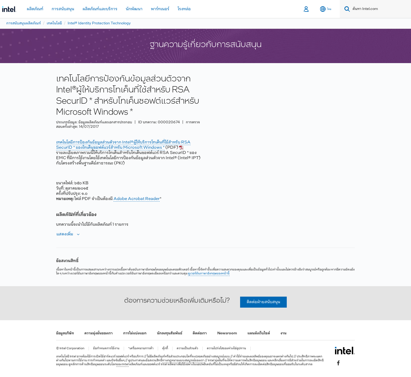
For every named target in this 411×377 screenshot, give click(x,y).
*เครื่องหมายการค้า (141, 349)
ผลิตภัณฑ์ (35, 9)
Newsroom (227, 333)
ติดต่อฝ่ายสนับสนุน (263, 302)
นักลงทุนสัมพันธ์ (169, 333)
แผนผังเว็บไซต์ (258, 333)
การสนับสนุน (63, 9)
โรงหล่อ (184, 9)
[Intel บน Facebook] (338, 363)
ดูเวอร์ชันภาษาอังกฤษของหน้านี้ (209, 273)
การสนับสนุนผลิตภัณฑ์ (23, 23)
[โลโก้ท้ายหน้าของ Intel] (345, 350)
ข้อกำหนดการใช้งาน (106, 349)
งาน (283, 333)
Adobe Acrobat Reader (136, 199)
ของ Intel (122, 364)
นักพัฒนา (134, 9)
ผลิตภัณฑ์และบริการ (100, 9)
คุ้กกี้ (165, 349)
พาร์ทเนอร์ (160, 9)
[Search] (346, 9)
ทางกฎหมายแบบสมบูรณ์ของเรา (183, 360)
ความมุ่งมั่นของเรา (98, 333)
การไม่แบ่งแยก (135, 333)
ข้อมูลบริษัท (65, 333)
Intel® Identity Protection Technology (99, 23)
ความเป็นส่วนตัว (187, 349)
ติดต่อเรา (200, 333)
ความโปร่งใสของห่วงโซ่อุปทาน (226, 349)
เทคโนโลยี (54, 23)
